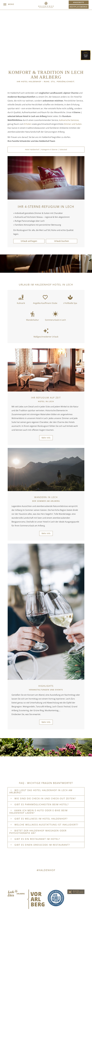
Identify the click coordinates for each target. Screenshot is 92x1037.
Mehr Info (46, 437)
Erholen (27, 124)
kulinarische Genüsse (69, 120)
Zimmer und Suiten (73, 124)
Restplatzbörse (79, 7)
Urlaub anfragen (29, 241)
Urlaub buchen (61, 241)
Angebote (78, 2)
